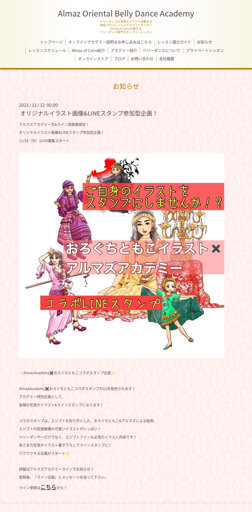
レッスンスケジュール (47, 50)
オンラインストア (93, 58)
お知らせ (204, 42)
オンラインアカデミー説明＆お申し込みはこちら (110, 42)
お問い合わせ (142, 58)
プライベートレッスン (205, 50)
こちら (48, 487)
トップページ (51, 42)
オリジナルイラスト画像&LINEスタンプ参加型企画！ (89, 113)
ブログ (119, 58)
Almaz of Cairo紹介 (88, 50)
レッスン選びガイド (174, 42)
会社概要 (166, 58)
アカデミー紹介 (124, 50)
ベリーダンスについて (161, 50)
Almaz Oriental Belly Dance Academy (126, 13)
